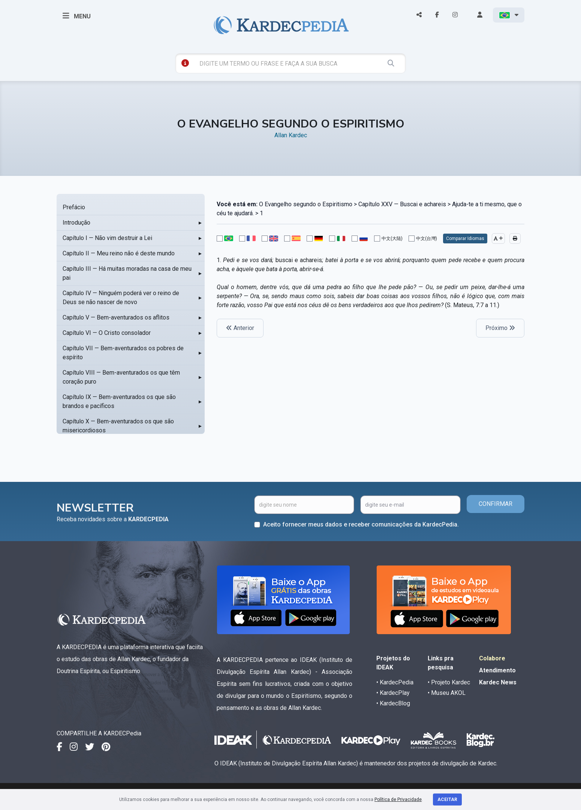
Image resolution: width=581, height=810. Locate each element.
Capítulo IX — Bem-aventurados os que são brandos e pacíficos (119, 401)
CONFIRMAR (495, 503)
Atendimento (497, 670)
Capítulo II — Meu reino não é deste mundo (119, 253)
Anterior (240, 328)
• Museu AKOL (447, 692)
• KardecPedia (394, 682)
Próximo (500, 328)
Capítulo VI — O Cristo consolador (107, 332)
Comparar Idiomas (465, 238)
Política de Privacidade (398, 799)
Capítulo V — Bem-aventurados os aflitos (116, 317)
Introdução (76, 222)
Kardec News (498, 682)
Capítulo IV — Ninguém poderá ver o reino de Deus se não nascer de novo (121, 298)
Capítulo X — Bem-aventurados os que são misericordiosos (118, 426)
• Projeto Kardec (449, 682)
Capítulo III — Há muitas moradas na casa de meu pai (127, 273)
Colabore (492, 658)
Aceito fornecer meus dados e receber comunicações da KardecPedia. (361, 524)
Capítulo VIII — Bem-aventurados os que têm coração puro (121, 377)
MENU (77, 15)
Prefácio (74, 207)
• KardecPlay (393, 692)
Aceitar (447, 799)
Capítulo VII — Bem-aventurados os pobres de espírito (123, 353)
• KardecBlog (393, 703)
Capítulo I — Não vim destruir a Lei (107, 238)
